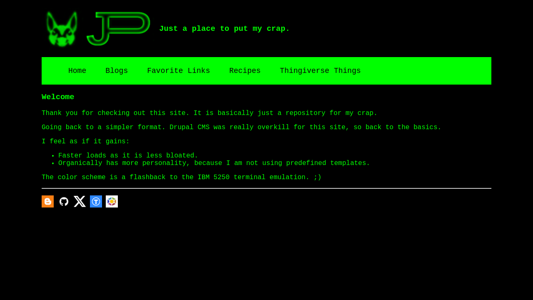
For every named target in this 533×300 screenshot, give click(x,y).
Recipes (245, 71)
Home (77, 71)
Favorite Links (178, 71)
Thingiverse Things (320, 71)
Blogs (116, 71)
